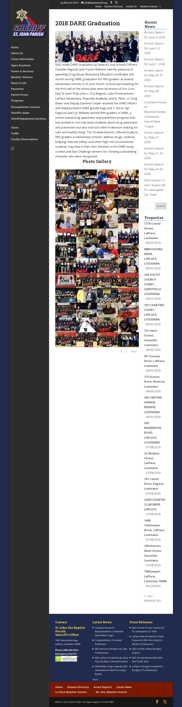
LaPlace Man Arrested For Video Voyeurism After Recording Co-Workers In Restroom (148, 640)
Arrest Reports (103, 687)
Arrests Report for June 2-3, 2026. (154, 48)
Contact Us (131, 7)
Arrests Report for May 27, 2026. (154, 137)
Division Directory (114, 7)
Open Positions (21, 64)
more (95, 679)
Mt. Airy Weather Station (111, 692)
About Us (17, 52)
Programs (17, 99)
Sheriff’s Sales (20, 112)
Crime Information (22, 58)
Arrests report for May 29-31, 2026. (154, 75)
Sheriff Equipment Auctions (28, 118)
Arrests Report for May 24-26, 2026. (154, 169)
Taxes (14, 126)
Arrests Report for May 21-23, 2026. (154, 153)
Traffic (15, 132)
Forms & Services (22, 70)
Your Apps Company (91, 702)
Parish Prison (19, 94)
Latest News (124, 687)
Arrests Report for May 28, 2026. (154, 91)
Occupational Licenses (25, 106)
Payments (17, 88)
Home (98, 7)
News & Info (18, 82)
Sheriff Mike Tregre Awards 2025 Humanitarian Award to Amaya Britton (111, 670)
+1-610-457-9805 (107, 702)
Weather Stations (149, 7)
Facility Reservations (24, 138)
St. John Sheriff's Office (71, 702)
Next (134, 351)
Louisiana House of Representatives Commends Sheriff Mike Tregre (109, 631)
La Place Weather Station (71, 692)
